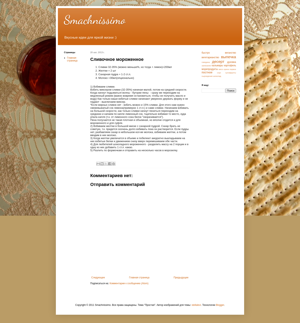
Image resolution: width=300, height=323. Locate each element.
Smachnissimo (95, 20)
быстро (206, 52)
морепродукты (210, 69)
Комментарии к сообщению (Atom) (129, 283)
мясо (221, 69)
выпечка (228, 57)
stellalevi (196, 305)
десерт (218, 61)
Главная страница (139, 277)
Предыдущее (181, 277)
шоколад (217, 76)
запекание (206, 65)
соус (219, 73)
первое (233, 69)
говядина (206, 62)
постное (207, 72)
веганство (230, 52)
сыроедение (207, 76)
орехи (226, 69)
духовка (231, 62)
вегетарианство (210, 57)
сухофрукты (230, 73)
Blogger (220, 305)
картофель (230, 65)
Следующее (98, 277)
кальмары (217, 65)
